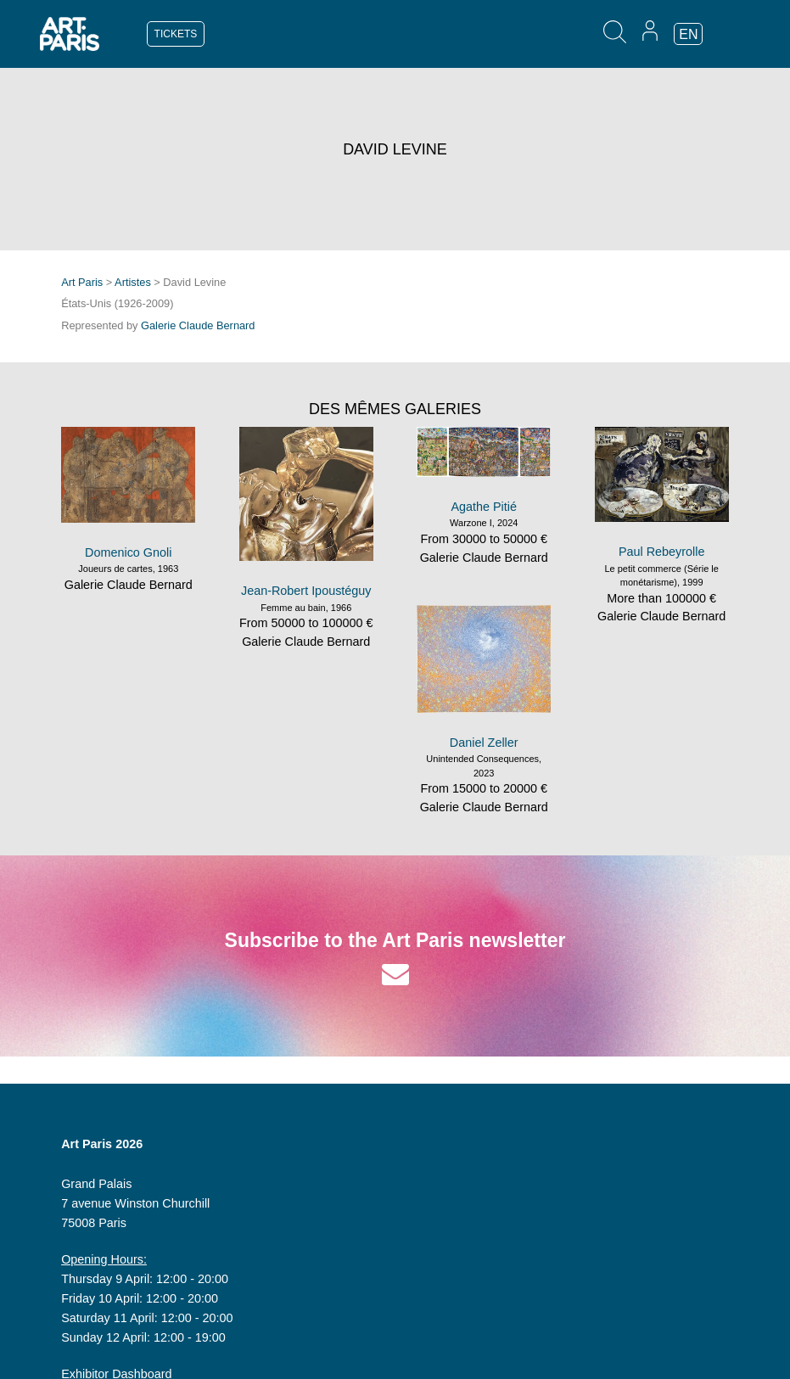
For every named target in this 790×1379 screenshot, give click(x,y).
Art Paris (82, 282)
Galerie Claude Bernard (198, 325)
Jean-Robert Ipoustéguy (306, 590)
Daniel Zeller (484, 742)
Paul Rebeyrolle (662, 551)
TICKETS (176, 34)
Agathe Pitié (484, 506)
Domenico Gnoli (128, 552)
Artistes (133, 282)
